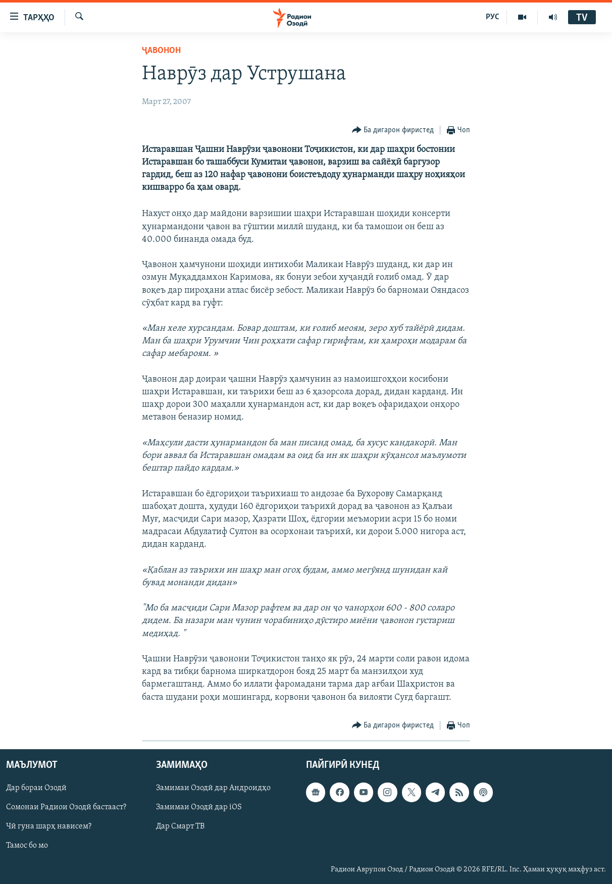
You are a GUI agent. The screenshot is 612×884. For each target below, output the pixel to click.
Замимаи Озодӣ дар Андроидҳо (213, 788)
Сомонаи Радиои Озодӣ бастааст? (66, 807)
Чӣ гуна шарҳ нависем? (48, 826)
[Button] (393, 130)
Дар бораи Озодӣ (36, 788)
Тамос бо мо (27, 846)
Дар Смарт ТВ (180, 826)
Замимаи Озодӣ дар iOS (199, 807)
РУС (492, 17)
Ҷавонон (161, 51)
